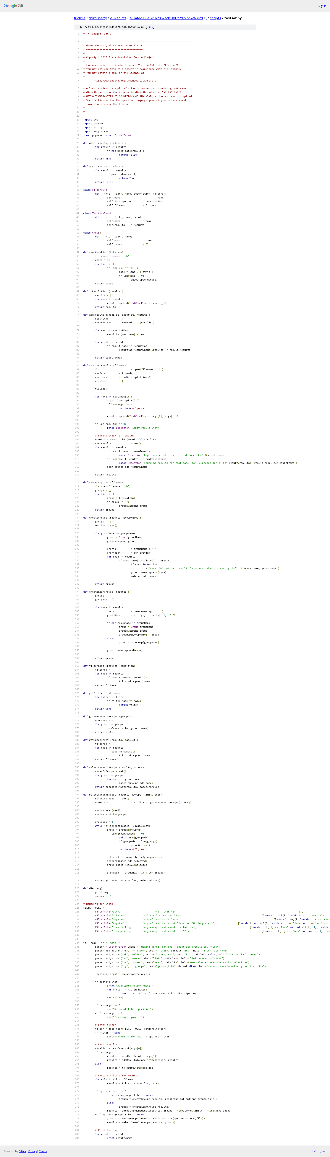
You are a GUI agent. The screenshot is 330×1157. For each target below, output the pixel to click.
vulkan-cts (118, 18)
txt (314, 1151)
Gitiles (22, 1151)
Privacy (32, 1151)
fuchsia (79, 18)
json (323, 1151)
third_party (98, 18)
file (150, 27)
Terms (43, 1151)
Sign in (322, 6)
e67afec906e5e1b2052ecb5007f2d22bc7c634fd (166, 18)
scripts (215, 18)
